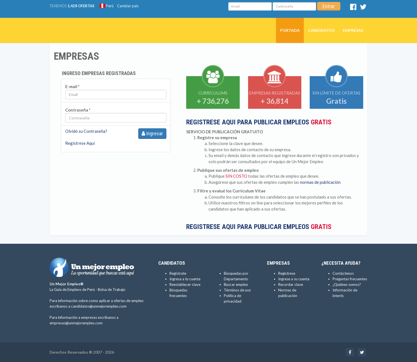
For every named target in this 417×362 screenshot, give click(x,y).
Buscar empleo (236, 284)
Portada (290, 30)
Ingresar (152, 133)
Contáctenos (343, 273)
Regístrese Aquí (80, 143)
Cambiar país (128, 6)
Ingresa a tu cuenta (184, 279)
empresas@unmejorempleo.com (76, 323)
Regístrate (177, 273)
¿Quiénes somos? (347, 284)
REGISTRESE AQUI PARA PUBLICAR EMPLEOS (258, 122)
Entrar (329, 6)
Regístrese (286, 273)
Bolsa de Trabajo (111, 289)
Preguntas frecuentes (350, 279)
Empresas (353, 30)
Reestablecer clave (184, 284)
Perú (106, 6)
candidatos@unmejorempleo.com (99, 306)
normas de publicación (320, 182)
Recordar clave (290, 284)
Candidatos (321, 30)
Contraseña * (78, 109)
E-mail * (72, 86)
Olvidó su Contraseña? (86, 131)
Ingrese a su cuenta (293, 279)
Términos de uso (237, 290)
